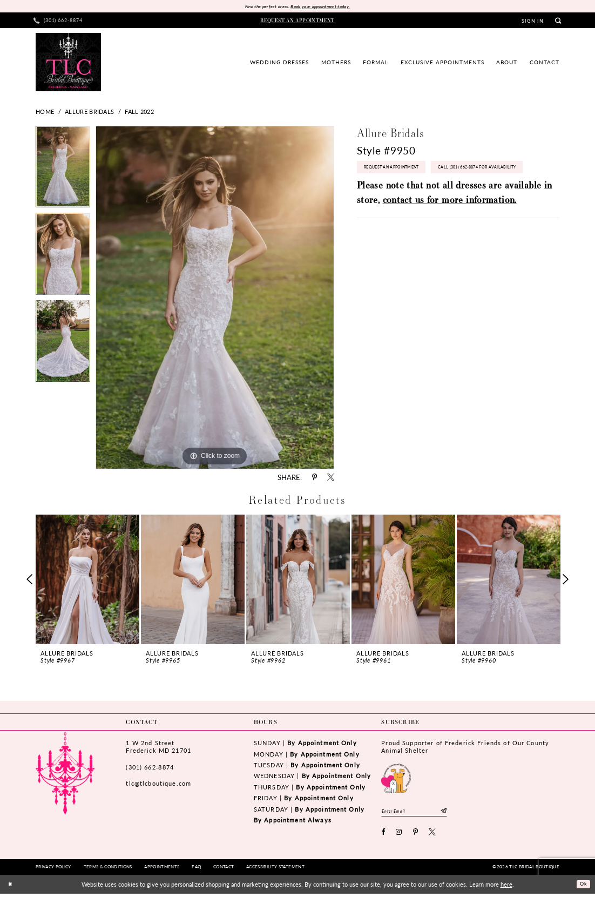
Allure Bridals (89, 113)
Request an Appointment (400, 171)
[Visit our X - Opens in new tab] (432, 836)
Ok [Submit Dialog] (581, 888)
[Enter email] (423, 813)
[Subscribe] (461, 813)
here (506, 888)
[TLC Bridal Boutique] (68, 63)
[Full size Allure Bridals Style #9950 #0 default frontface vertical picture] (215, 298)
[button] (533, 22)
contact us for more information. (450, 228)
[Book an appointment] (298, 22)
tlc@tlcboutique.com (158, 785)
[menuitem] (58, 22)
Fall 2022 (139, 113)
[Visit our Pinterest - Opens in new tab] (415, 836)
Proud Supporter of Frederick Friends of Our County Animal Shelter (465, 748)
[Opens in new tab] (396, 778)
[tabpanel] (63, 170)
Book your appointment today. (324, 7)
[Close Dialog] (11, 888)
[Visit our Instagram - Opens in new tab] (399, 836)
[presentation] (87, 580)
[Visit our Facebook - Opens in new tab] (383, 836)
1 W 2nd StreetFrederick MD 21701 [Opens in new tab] (158, 748)
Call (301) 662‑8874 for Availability (414, 194)
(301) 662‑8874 (149, 768)
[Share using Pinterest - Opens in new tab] (314, 478)
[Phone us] (58, 22)
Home (45, 113)
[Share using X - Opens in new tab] (330, 478)
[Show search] (558, 22)
